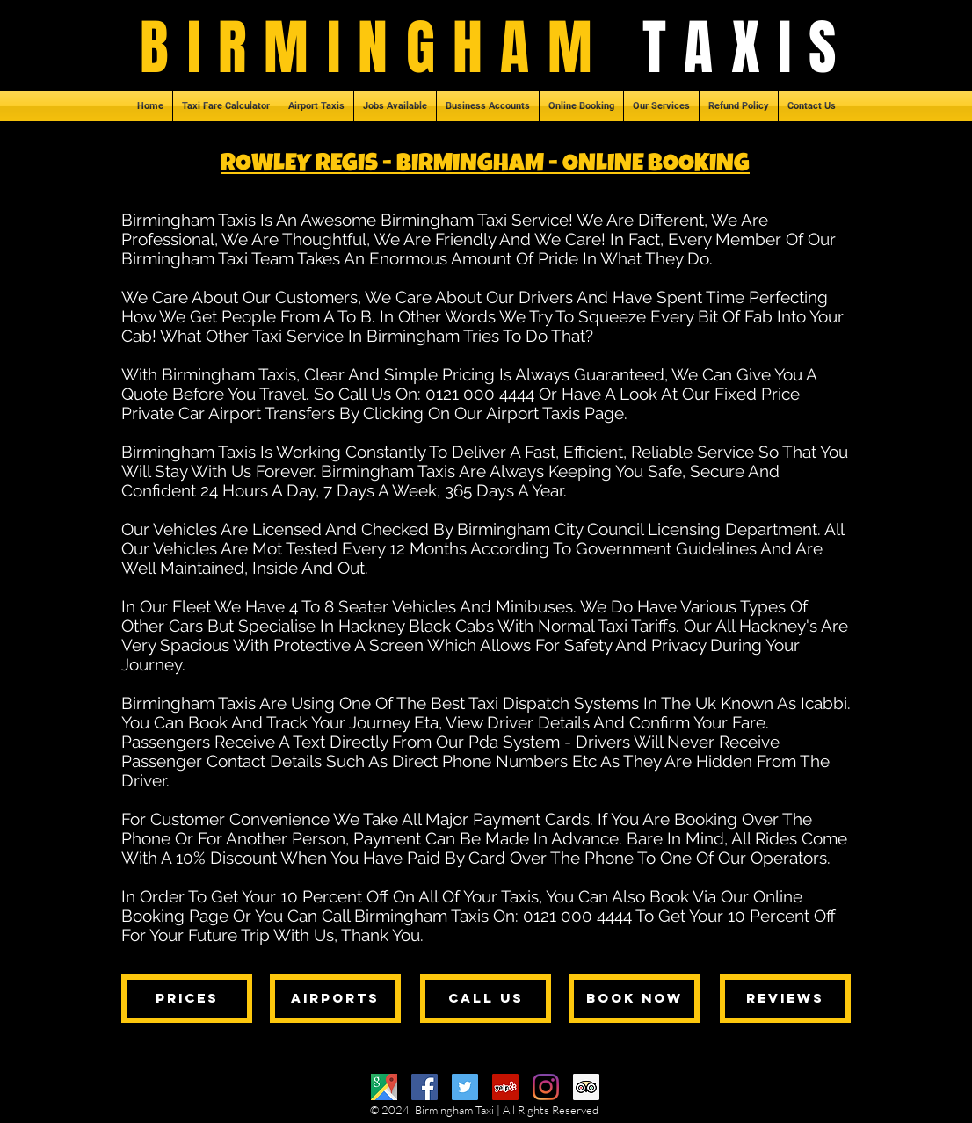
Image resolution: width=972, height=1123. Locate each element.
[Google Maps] (384, 1087)
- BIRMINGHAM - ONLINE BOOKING (564, 165)
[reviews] (785, 998)
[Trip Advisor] (586, 1087)
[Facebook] (424, 1087)
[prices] (186, 998)
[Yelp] (505, 1087)
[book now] (634, 998)
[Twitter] (465, 1087)
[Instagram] (546, 1087)
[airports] (335, 998)
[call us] (485, 998)
